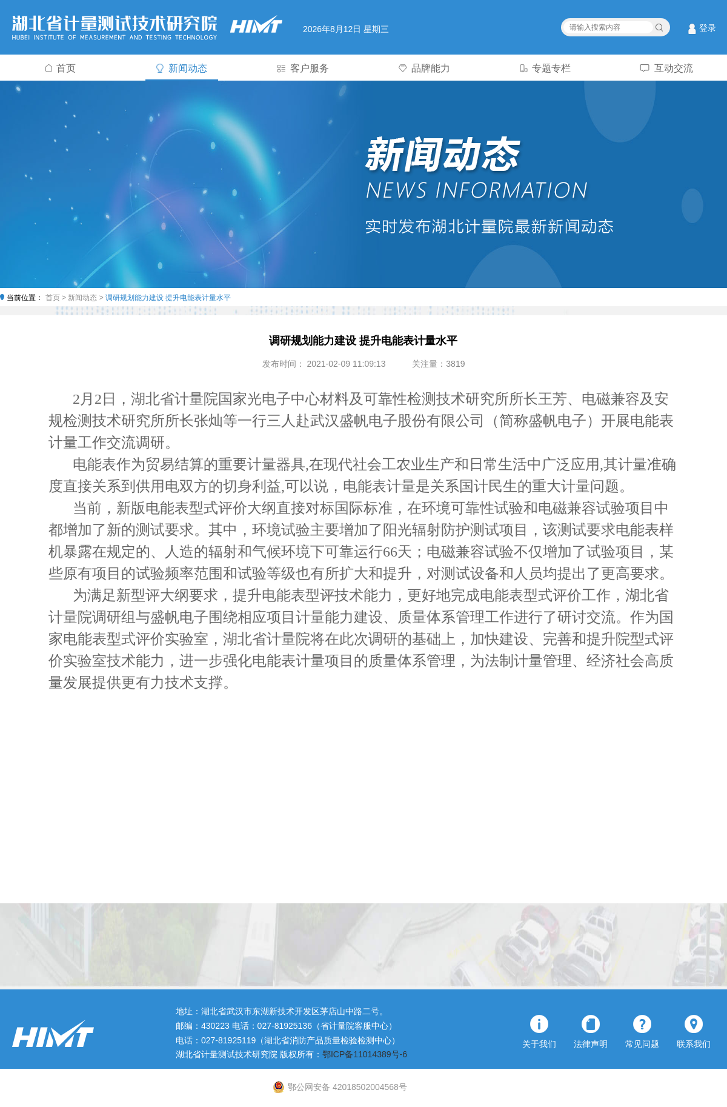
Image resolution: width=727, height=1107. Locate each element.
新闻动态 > (86, 297)
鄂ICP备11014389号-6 (364, 1054)
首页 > (56, 297)
